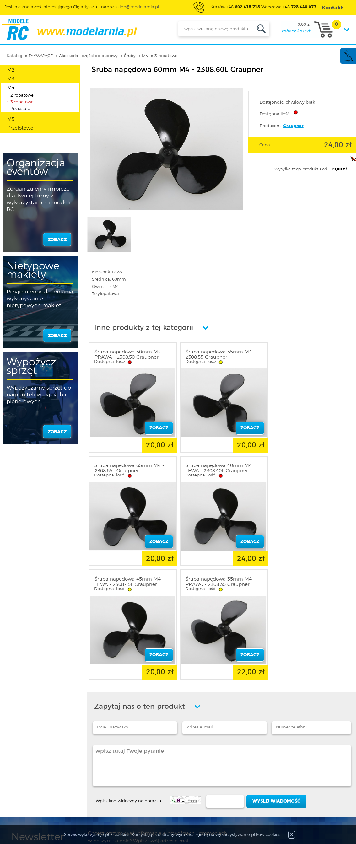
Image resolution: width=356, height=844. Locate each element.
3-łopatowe (166, 56)
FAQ (16, 806)
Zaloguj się (88, 769)
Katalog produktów (163, 784)
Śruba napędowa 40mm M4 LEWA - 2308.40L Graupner (127, 467)
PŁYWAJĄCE (41, 56)
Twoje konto (90, 784)
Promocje (152, 769)
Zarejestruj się (91, 776)
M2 (10, 70)
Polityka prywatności (33, 784)
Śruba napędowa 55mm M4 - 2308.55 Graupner (218, 355)
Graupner (293, 126)
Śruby (130, 56)
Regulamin (23, 776)
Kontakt (19, 799)
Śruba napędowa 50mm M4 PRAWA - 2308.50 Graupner (127, 355)
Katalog (14, 56)
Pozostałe (20, 109)
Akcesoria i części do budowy (88, 56)
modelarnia (69, 29)
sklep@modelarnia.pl (137, 7)
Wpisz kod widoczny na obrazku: (129, 685)
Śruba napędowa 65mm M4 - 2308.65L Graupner (308, 355)
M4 (145, 56)
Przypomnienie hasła (99, 799)
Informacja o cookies (34, 791)
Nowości (151, 776)
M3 (10, 79)
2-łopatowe (22, 96)
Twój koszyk (89, 791)
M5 (10, 119)
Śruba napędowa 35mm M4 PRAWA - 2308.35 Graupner (307, 467)
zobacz (57, 240)
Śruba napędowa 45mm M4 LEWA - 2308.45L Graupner (217, 467)
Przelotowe (20, 128)
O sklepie (21, 769)
